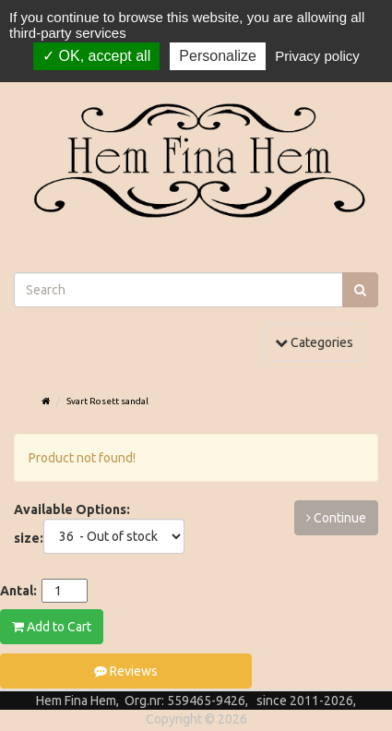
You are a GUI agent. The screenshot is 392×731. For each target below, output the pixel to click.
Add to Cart (51, 626)
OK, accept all (96, 56)
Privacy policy (317, 56)
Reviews (126, 671)
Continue (336, 517)
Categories (318, 341)
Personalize (217, 56)
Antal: (18, 590)
